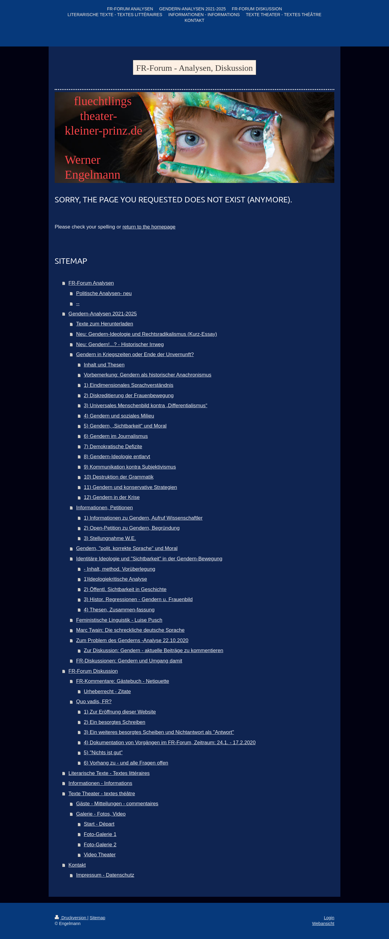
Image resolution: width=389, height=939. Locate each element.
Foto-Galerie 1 (100, 834)
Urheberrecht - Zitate (107, 691)
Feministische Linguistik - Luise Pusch (119, 620)
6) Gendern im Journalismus (116, 436)
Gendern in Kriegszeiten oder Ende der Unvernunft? (135, 354)
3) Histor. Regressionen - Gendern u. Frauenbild (138, 599)
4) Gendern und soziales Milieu (119, 416)
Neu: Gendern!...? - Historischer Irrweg (120, 344)
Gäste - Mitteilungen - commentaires (117, 804)
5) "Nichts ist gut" (103, 752)
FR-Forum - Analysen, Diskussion (194, 68)
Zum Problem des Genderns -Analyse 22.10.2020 (132, 640)
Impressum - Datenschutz (105, 875)
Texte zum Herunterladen (104, 324)
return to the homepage (148, 227)
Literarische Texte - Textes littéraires (109, 773)
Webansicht (323, 923)
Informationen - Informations (100, 783)
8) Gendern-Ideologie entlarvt (117, 456)
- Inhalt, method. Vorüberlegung (119, 569)
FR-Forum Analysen (91, 283)
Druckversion (71, 917)
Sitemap (97, 917)
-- (78, 303)
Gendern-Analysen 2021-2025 (102, 314)
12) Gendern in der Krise (112, 497)
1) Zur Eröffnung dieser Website (120, 712)
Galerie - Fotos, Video (101, 814)
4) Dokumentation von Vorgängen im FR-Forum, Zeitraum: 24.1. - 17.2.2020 (170, 742)
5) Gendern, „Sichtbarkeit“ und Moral (125, 426)
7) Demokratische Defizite (113, 446)
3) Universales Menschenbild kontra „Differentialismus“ (145, 405)
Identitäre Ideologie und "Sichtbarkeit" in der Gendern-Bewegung (149, 559)
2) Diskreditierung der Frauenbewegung (129, 395)
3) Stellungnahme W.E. (110, 538)
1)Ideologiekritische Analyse (115, 579)
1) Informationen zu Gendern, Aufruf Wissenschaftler (143, 518)
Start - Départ (99, 824)
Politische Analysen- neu (104, 293)
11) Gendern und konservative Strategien (130, 487)
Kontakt (77, 865)
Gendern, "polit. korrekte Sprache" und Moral (127, 548)
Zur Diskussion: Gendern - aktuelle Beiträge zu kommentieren (153, 650)
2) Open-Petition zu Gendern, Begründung (132, 528)
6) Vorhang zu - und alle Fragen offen (126, 763)
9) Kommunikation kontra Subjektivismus (130, 467)
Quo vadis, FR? (94, 701)
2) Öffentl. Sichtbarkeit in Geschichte (125, 589)
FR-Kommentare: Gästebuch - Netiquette (122, 681)
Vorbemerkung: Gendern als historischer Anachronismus (148, 375)
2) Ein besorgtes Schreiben (114, 722)
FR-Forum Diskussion (93, 671)
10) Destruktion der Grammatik (118, 477)
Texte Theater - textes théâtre (101, 793)
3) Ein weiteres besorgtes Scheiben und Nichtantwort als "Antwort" (159, 732)
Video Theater (100, 855)
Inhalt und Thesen (104, 365)
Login (329, 917)
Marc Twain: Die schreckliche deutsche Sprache (130, 630)
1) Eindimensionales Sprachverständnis (129, 385)
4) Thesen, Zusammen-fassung (119, 610)
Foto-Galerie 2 (100, 845)
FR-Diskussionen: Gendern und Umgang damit (129, 661)
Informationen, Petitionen (104, 508)
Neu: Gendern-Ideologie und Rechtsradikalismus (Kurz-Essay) (146, 334)
